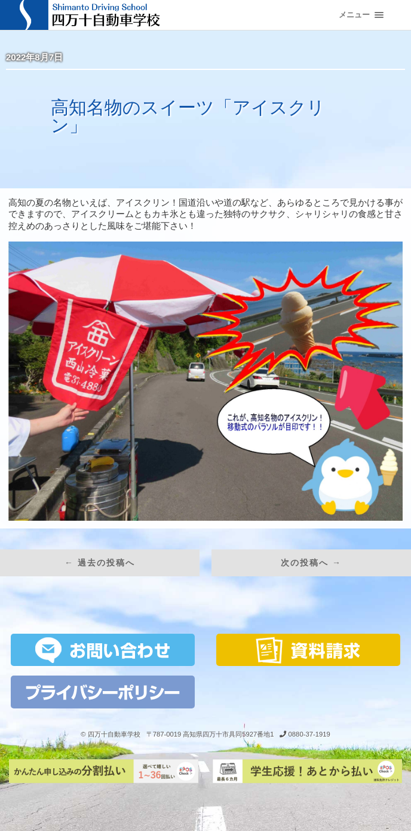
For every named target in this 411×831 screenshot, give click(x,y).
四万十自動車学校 (114, 734)
